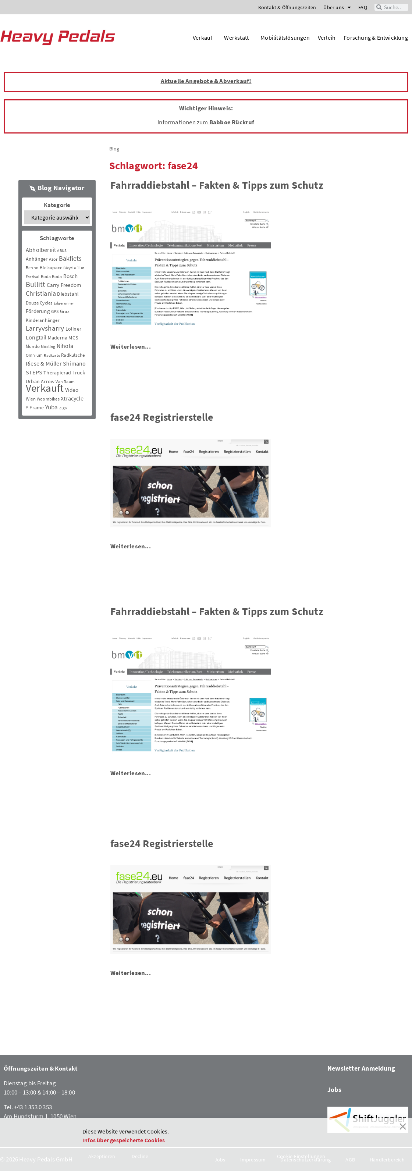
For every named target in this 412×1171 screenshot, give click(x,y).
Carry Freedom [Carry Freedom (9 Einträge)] (64, 284)
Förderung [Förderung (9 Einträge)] (38, 310)
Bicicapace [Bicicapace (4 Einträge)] (51, 267)
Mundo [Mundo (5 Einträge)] (33, 346)
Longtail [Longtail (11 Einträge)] (36, 337)
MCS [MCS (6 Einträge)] (73, 337)
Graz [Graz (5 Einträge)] (65, 311)
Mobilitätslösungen (285, 37)
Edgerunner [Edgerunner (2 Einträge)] (64, 303)
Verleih (326, 37)
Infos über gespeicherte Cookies (123, 1140)
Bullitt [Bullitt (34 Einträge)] (35, 284)
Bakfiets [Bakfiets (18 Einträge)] (70, 258)
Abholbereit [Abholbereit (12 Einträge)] (41, 249)
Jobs (334, 1089)
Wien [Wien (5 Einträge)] (31, 399)
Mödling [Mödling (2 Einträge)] (48, 346)
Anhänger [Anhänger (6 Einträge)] (37, 259)
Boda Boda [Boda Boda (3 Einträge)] (51, 276)
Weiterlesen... (130, 346)
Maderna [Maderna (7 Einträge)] (57, 337)
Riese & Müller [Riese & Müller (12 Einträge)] (44, 363)
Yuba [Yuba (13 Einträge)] (51, 407)
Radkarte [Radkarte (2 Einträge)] (52, 355)
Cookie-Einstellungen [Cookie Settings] (301, 1156)
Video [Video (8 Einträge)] (71, 389)
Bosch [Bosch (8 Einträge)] (70, 276)
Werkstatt (238, 37)
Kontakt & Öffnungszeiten (287, 7)
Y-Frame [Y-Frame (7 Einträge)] (35, 407)
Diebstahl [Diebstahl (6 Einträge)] (68, 294)
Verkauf (204, 37)
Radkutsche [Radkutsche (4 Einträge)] (73, 355)
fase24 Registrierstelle (162, 417)
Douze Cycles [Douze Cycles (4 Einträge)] (39, 303)
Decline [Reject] (140, 1156)
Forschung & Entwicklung (376, 37)
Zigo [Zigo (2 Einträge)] (63, 408)
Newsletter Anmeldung (361, 1068)
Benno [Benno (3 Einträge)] (32, 267)
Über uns (337, 7)
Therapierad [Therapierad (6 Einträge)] (57, 372)
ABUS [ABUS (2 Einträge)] (62, 250)
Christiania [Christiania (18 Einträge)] (41, 293)
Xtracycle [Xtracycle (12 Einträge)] (72, 398)
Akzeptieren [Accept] (101, 1156)
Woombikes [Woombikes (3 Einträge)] (48, 399)
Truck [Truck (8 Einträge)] (78, 372)
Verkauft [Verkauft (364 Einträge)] (45, 388)
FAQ (362, 7)
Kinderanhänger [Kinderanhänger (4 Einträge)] (43, 320)
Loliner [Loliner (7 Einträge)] (73, 328)
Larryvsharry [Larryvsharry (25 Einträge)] (45, 328)
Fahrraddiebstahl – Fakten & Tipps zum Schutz (216, 185)
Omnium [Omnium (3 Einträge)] (34, 355)
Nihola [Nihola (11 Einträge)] (65, 345)
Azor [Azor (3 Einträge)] (53, 259)
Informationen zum (205, 122)
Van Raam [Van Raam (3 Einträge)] (65, 381)
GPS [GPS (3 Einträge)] (55, 311)
